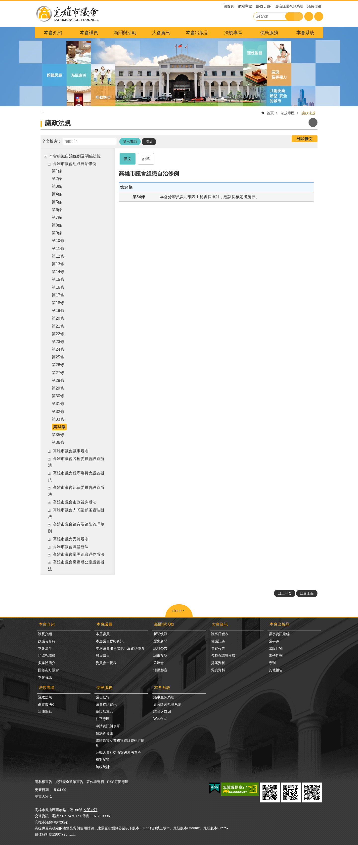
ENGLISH (263, 6)
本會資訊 (45, 677)
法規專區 (233, 32)
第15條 (58, 279)
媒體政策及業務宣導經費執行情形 (120, 742)
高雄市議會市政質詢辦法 (74, 502)
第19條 (58, 310)
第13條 (58, 264)
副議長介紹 (46, 641)
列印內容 (313, 122)
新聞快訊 (160, 634)
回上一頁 (285, 593)
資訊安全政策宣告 (69, 782)
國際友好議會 (48, 670)
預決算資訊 (104, 733)
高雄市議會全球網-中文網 (67, 13)
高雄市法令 (46, 704)
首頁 (270, 113)
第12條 (58, 256)
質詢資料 (218, 670)
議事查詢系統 (163, 697)
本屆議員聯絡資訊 (110, 641)
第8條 (57, 225)
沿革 (146, 159)
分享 (318, 16)
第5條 (57, 202)
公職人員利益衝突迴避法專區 (118, 752)
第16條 (58, 287)
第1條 (57, 171)
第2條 (57, 178)
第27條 (58, 373)
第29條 (58, 388)
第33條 (58, 419)
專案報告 (218, 648)
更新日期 (42, 790)
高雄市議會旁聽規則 (71, 539)
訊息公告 (160, 648)
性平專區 (103, 719)
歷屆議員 (103, 656)
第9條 (57, 233)
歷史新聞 (160, 641)
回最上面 (307, 593)
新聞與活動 (125, 32)
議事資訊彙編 (279, 634)
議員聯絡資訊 (106, 704)
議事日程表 (219, 634)
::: (1, 620)
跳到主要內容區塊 (2, 2)
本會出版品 (197, 32)
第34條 (59, 427)
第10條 (58, 240)
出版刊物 (276, 648)
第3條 (57, 186)
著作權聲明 (95, 782)
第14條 (58, 272)
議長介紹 (45, 634)
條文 (128, 159)
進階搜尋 (298, 16)
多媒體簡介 (46, 663)
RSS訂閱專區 (118, 782)
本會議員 (89, 32)
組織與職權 (46, 656)
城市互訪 (160, 656)
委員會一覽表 (106, 663)
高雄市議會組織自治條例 (74, 164)
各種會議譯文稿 (223, 656)
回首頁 (229, 6)
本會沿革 (45, 648)
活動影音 (160, 670)
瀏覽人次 (42, 796)
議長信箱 (314, 6)
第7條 (57, 217)
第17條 (58, 295)
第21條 (58, 326)
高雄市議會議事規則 (71, 451)
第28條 (58, 380)
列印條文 (305, 139)
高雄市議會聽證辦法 (71, 547)
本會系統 (305, 32)
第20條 (58, 318)
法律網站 (45, 712)
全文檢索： (52, 141)
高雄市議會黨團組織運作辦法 (78, 554)
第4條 (57, 194)
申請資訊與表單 (108, 726)
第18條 (58, 303)
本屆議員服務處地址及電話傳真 (120, 648)
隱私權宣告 (43, 782)
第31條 (58, 403)
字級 (308, 16)
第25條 (58, 357)
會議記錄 (218, 641)
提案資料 (218, 663)
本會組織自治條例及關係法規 (75, 156)
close (176, 611)
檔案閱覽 (103, 760)
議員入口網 (162, 712)
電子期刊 (276, 656)
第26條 (58, 365)
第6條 (57, 210)
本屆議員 (103, 634)
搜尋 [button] (289, 16)
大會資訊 (161, 32)
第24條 (58, 349)
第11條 (58, 248)
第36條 (58, 442)
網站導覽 (245, 6)
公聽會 (158, 663)
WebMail (160, 719)
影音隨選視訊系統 (289, 6)
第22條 (58, 334)
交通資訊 (90, 810)
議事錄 (274, 641)
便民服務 (269, 32)
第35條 (58, 435)
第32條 (58, 411)
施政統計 (103, 767)
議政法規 (308, 113)
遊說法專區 (104, 712)
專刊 (272, 663)
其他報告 (276, 670)
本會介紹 (53, 32)
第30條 (58, 396)
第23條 (58, 341)
